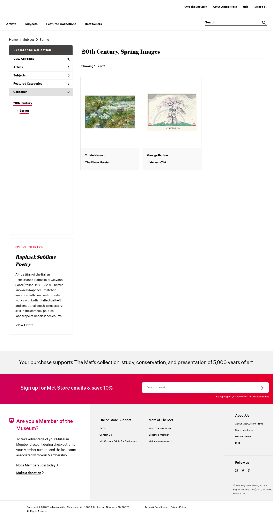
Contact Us (105, 435)
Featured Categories (41, 84)
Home (13, 40)
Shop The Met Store (195, 7)
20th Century (22, 103)
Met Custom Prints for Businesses (118, 441)
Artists (41, 67)
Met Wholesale (243, 436)
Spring (24, 111)
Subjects (41, 76)
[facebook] (243, 471)
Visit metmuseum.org (160, 441)
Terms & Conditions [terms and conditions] (156, 507)
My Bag (260, 7)
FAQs (102, 428)
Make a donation (28, 473)
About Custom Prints (225, 7)
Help (245, 7)
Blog (237, 443)
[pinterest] (249, 471)
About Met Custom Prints (249, 424)
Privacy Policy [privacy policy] (178, 507)
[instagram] (236, 471)
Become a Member (159, 435)
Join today (48, 465)
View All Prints (41, 59)
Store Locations (244, 430)
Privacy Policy (261, 396)
